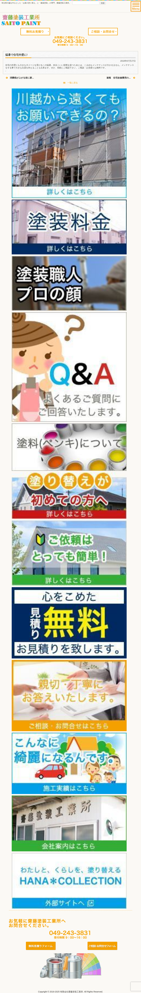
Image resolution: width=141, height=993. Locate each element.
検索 (103, 3)
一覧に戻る (70, 82)
